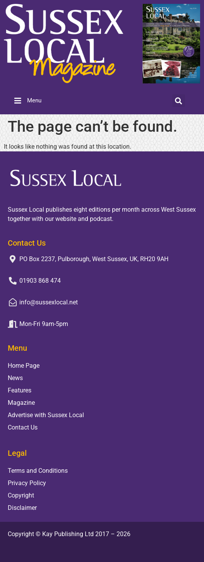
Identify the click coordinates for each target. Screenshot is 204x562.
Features (19, 390)
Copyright (21, 495)
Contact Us (23, 427)
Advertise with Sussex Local (46, 415)
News (15, 378)
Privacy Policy (27, 483)
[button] (178, 100)
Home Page (23, 365)
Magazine (21, 402)
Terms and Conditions (38, 470)
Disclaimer (22, 507)
